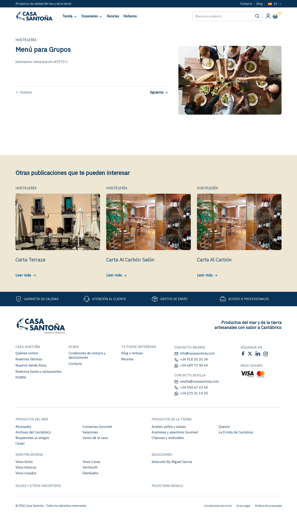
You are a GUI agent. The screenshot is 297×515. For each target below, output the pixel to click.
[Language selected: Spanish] (274, 4)
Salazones (90, 432)
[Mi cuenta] (268, 17)
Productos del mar (31, 419)
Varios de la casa (95, 438)
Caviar (20, 443)
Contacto (246, 4)
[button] (257, 16)
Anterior (26, 92)
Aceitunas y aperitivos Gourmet (175, 432)
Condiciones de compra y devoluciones (87, 355)
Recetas (127, 359)
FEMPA (20, 377)
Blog (260, 4)
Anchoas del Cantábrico (33, 432)
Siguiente (157, 92)
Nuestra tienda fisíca (30, 365)
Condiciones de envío (217, 506)
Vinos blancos (25, 467)
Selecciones (162, 455)
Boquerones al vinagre (32, 438)
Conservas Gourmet (97, 427)
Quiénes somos (26, 353)
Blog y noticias (132, 353)
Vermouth (89, 467)
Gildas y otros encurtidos (38, 486)
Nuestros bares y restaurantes (38, 371)
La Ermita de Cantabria (236, 432)
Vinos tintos (24, 462)
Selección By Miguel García (172, 462)
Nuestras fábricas (28, 359)
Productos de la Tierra (172, 419)
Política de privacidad (268, 506)
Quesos (224, 427)
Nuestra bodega (29, 455)
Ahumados (23, 427)
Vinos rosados (25, 473)
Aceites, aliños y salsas (169, 427)
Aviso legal (243, 506)
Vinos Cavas (91, 462)
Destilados (90, 473)
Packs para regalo (167, 486)
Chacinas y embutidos (168, 438)
